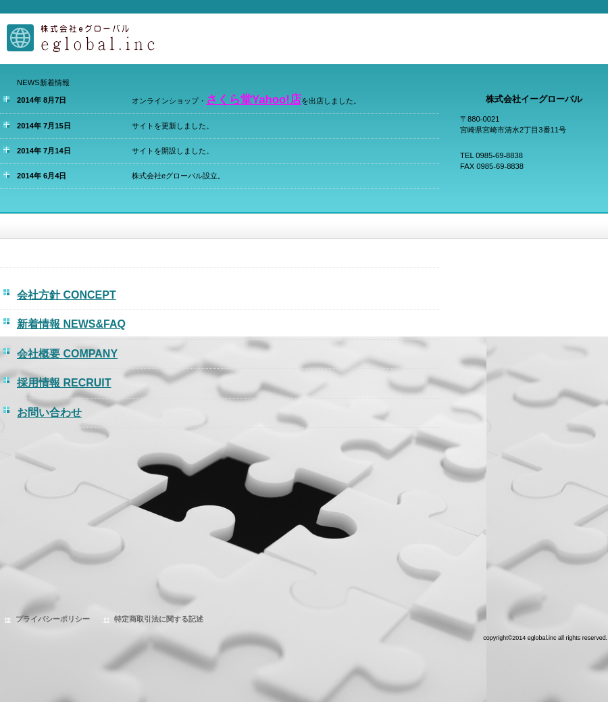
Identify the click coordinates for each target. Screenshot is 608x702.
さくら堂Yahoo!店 (253, 99)
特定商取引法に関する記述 (158, 619)
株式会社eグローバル (135, 39)
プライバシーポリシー (53, 619)
